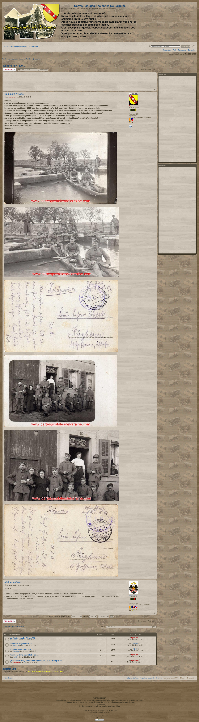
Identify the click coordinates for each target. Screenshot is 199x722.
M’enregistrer (181, 50)
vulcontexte (12, 585)
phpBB (93, 710)
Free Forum (105, 712)
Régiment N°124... (14, 65)
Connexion (191, 50)
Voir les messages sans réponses (13, 59)
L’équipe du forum (133, 678)
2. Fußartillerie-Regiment (20, 649)
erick (15, 657)
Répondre (9, 69)
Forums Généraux (20, 46)
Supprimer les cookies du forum (151, 678)
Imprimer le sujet (149, 46)
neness (15, 640)
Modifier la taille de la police (193, 46)
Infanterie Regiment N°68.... (22, 644)
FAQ (174, 50)
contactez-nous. (99, 704)
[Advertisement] (173, 21)
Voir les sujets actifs (33, 59)
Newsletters (167, 50)
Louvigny (16, 645)
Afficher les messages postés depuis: (64, 616)
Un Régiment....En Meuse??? (22, 638)
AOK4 (135, 649)
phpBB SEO (99, 717)
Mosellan (16, 651)
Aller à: (102, 627)
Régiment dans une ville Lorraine (24, 655)
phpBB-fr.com (104, 716)
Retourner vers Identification (14, 626)
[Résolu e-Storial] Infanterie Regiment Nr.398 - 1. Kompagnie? (36, 660)
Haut (154, 89)
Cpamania (11, 97)
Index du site (8, 46)
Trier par (90, 616)
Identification (33, 46)
